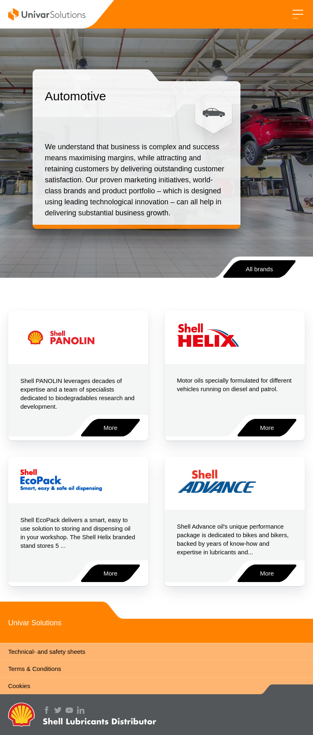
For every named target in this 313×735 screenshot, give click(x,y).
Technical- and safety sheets (46, 651)
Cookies (19, 685)
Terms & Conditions (34, 668)
